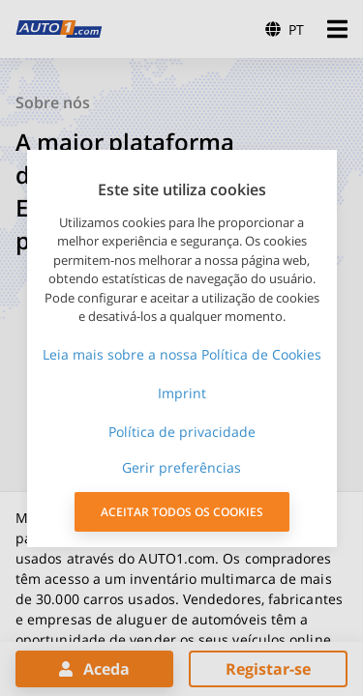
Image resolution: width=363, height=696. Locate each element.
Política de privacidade (182, 431)
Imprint (182, 393)
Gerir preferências (181, 467)
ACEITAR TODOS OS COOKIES (182, 512)
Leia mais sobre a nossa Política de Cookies (182, 354)
